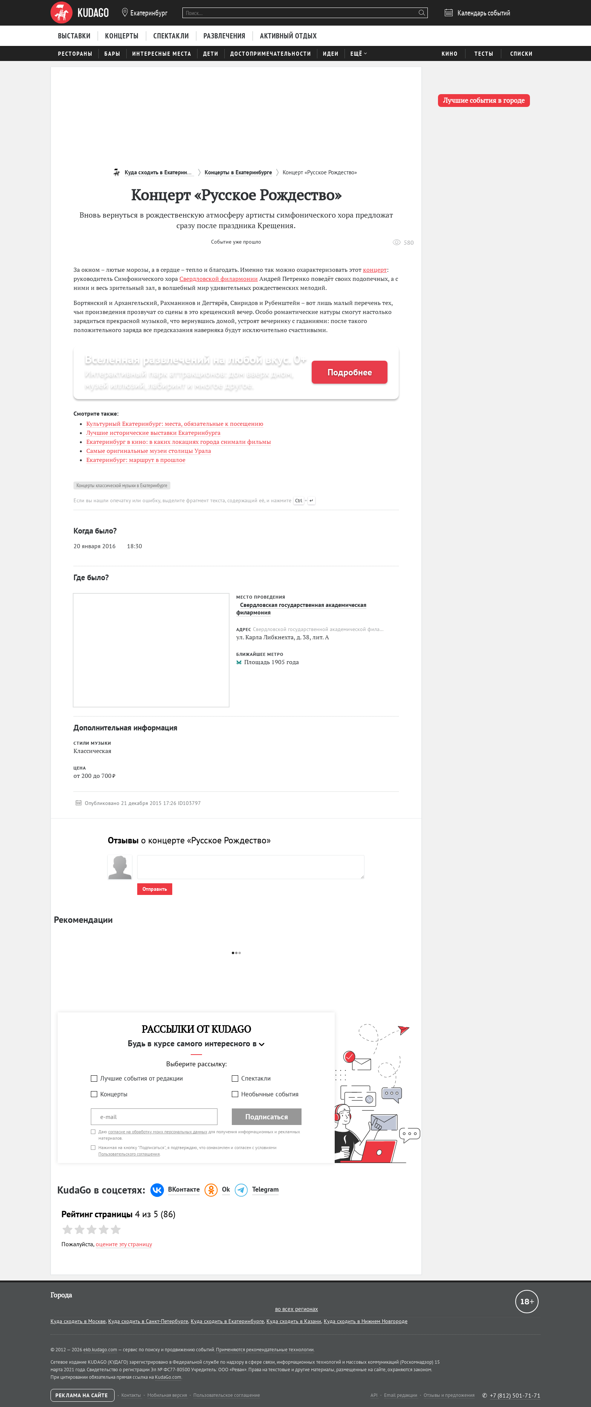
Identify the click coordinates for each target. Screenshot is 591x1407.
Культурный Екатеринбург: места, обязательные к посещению (174, 423)
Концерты (113, 1094)
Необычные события (270, 1094)
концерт (375, 269)
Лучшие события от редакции (141, 1078)
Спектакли (256, 1078)
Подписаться (266, 1117)
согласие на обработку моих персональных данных (157, 1131)
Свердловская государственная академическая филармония (301, 608)
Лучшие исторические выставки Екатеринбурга (153, 432)
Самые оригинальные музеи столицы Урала (148, 450)
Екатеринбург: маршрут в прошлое (135, 459)
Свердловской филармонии (218, 278)
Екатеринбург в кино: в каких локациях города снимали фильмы (178, 441)
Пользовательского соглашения (129, 1154)
